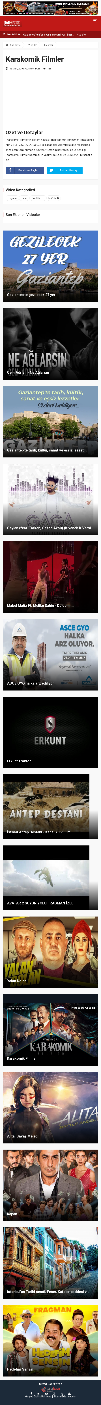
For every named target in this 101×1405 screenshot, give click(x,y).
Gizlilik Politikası (42, 1396)
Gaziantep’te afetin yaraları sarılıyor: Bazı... (48, 34)
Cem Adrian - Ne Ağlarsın (28, 372)
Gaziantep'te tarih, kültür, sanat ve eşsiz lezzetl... (47, 450)
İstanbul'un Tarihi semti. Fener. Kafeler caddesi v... (48, 1292)
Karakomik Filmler (22, 1058)
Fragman (48, 45)
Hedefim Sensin (20, 1369)
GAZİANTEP (38, 198)
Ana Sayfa (13, 45)
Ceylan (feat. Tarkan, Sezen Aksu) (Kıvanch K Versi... (50, 528)
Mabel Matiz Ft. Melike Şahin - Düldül (37, 605)
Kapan (12, 1214)
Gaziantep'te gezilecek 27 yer (31, 295)
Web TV (32, 45)
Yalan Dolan (16, 981)
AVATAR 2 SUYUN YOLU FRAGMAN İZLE (40, 903)
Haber (24, 198)
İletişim (72, 1396)
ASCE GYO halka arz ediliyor (30, 683)
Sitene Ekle (59, 1396)
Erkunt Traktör (19, 761)
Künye (28, 1396)
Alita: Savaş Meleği (22, 1136)
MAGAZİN (53, 198)
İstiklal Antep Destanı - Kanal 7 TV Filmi (39, 832)
